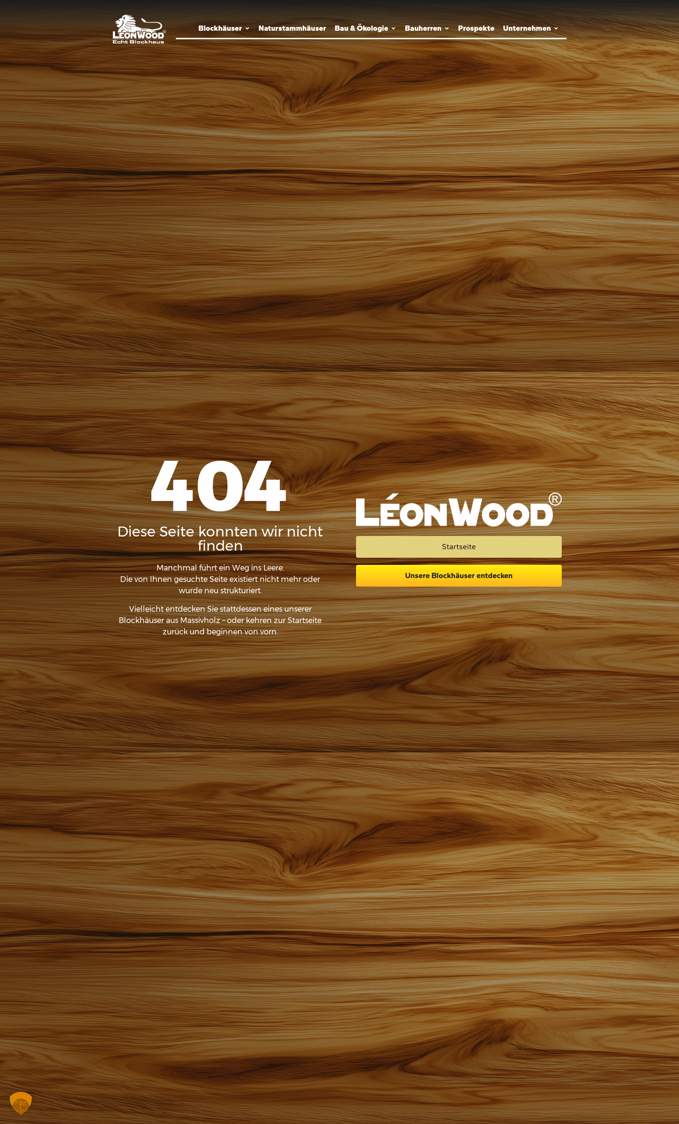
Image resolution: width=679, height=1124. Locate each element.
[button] (21, 1103)
